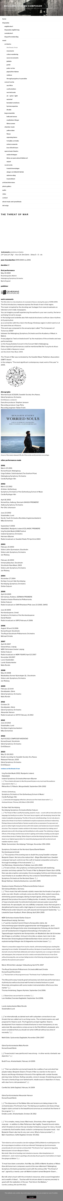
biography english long (11, 30)
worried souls (11, 92)
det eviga (5, 205)
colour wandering (12, 54)
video (4, 194)
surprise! (9, 99)
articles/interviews (8, 182)
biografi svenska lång (11, 37)
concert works (9, 82)
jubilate (9, 61)
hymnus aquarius (12, 106)
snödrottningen (12, 154)
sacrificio (10, 85)
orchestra (7, 44)
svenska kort (8, 33)
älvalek (9, 110)
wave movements (12, 58)
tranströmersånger (13, 168)
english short (8, 26)
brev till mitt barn (12, 148)
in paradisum (11, 179)
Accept (31, 1197)
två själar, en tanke (13, 141)
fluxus (9, 134)
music (4, 40)
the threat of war (12, 47)
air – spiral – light (12, 96)
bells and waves (12, 116)
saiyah (9, 161)
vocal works (8, 165)
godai (8, 65)
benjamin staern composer (23, 6)
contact (5, 198)
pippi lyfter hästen (13, 72)
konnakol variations (13, 103)
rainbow (9, 75)
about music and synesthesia (11, 201)
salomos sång (11, 175)
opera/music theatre (11, 151)
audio (4, 190)
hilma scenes (11, 123)
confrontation (11, 89)
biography (5, 23)
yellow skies (10, 130)
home (4, 19)
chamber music (9, 127)
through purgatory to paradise (17, 78)
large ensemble (9, 113)
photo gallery (6, 186)
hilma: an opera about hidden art (17, 158)
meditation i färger (13, 120)
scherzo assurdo (12, 144)
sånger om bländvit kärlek (15, 172)
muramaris (10, 51)
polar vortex (11, 68)
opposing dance (12, 137)
